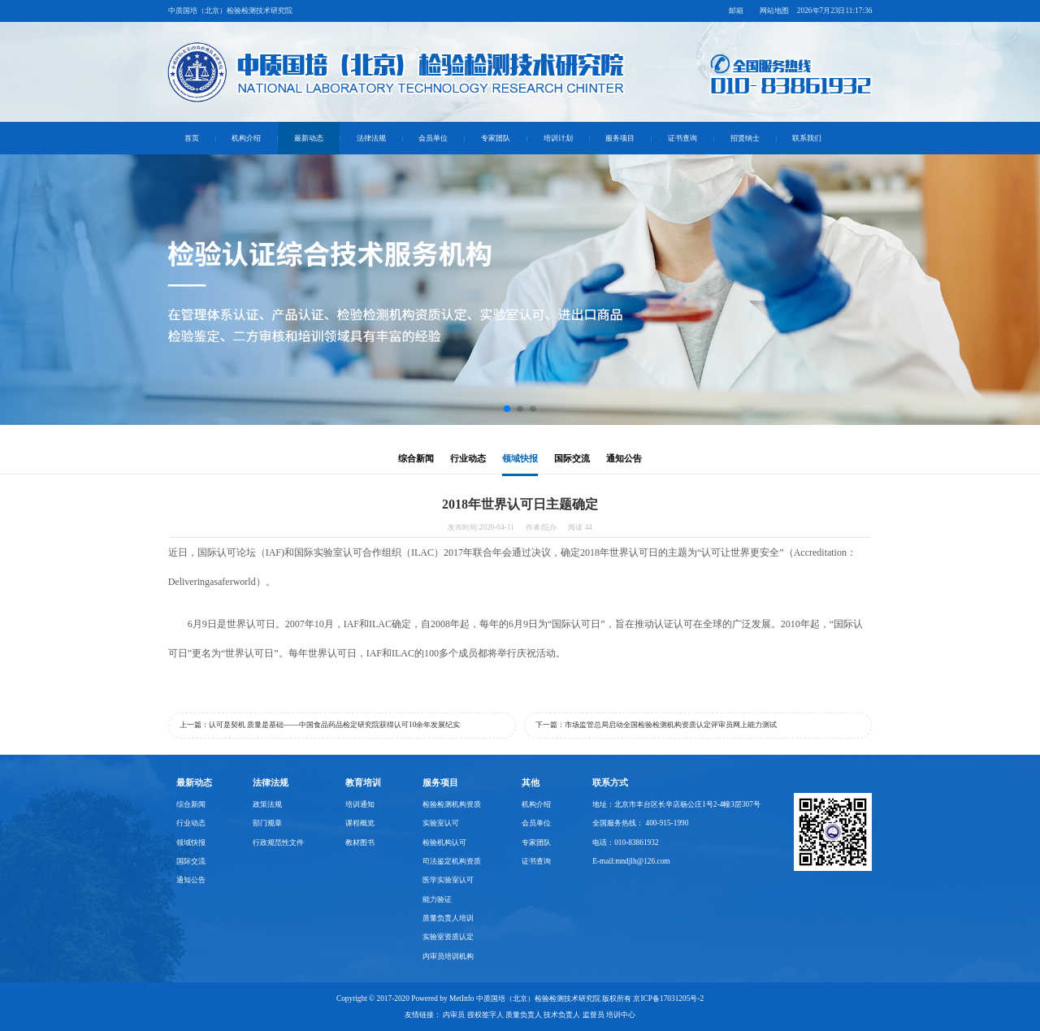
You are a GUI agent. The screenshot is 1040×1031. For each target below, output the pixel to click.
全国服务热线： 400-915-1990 (640, 823)
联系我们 (806, 138)
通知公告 (624, 458)
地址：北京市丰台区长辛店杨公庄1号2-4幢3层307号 (676, 804)
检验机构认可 (444, 842)
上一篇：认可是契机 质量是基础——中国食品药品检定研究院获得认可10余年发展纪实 (320, 725)
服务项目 (620, 138)
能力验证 (437, 899)
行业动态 (468, 458)
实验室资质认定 (448, 937)
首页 (191, 138)
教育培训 (363, 782)
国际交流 (572, 458)
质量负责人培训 (448, 918)
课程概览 (360, 823)
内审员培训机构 (448, 956)
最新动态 (308, 138)
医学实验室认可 (448, 880)
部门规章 (267, 823)
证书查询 (682, 138)
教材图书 (360, 842)
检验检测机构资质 (451, 804)
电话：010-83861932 (625, 842)
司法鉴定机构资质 (451, 861)
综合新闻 (416, 458)
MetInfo (461, 998)
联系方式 (610, 782)
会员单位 (433, 138)
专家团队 (495, 138)
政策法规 (267, 804)
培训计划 (558, 138)
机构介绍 (246, 138)
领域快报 (520, 458)
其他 (531, 782)
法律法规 (371, 138)
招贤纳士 (745, 138)
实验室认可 (440, 823)
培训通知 (360, 804)
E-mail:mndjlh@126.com (631, 861)
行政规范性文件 (278, 842)
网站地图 (774, 10)
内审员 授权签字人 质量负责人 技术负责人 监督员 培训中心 (539, 1015)
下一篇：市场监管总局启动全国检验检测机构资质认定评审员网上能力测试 (656, 725)
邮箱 (736, 10)
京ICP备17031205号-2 (668, 998)
